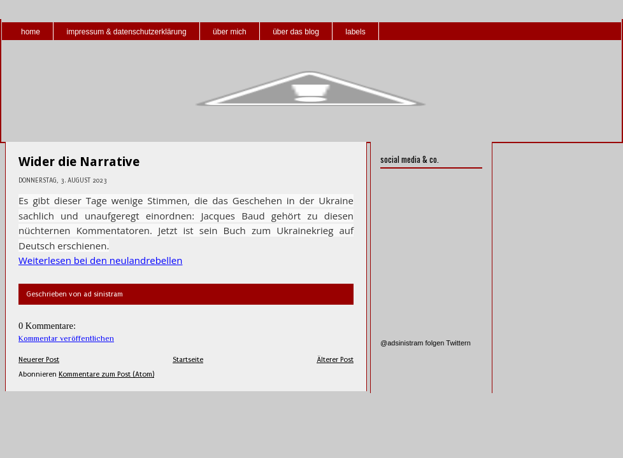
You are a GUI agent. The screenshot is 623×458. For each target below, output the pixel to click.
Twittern (458, 343)
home (30, 31)
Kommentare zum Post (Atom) (106, 374)
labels (355, 31)
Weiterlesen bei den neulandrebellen (100, 260)
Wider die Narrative (79, 161)
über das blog (296, 31)
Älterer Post (335, 360)
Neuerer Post (38, 360)
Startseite (188, 360)
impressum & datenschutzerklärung (126, 31)
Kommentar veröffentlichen (66, 338)
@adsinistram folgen (412, 343)
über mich (230, 31)
